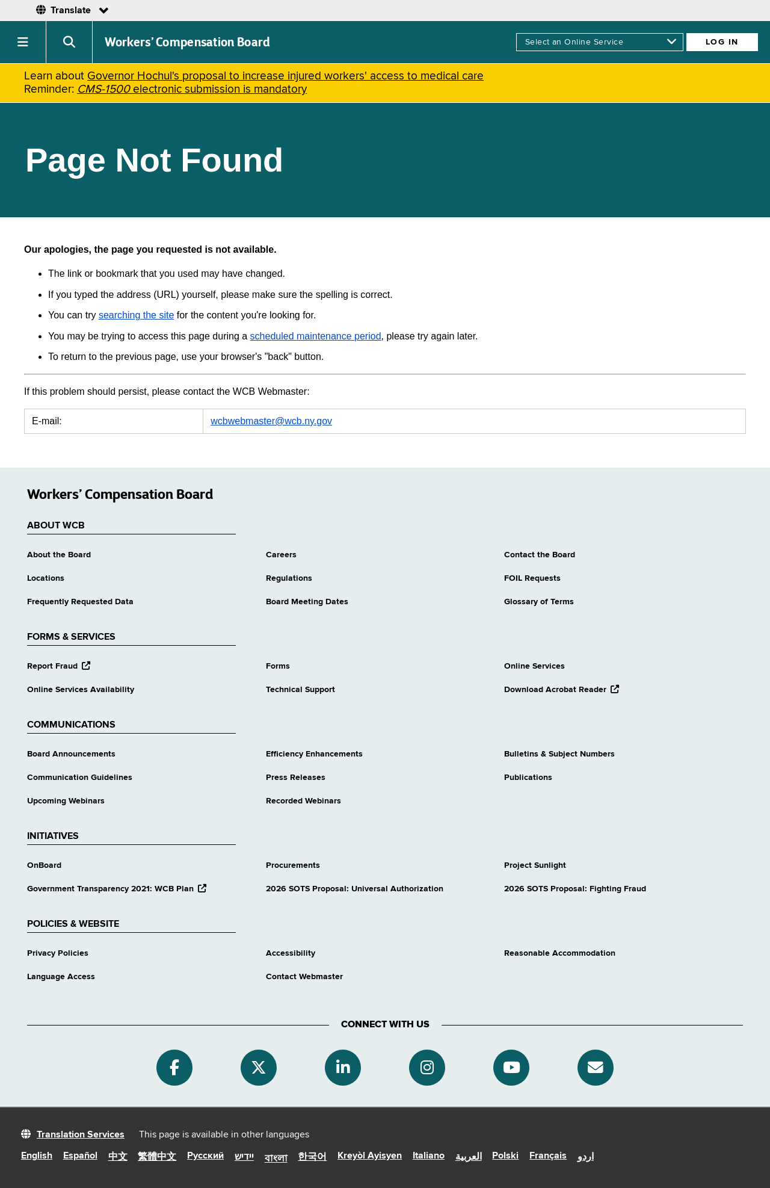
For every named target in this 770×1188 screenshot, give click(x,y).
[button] (23, 42)
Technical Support (300, 689)
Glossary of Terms (539, 602)
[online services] (599, 42)
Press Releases (295, 777)
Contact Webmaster (304, 977)
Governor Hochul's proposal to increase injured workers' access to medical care (285, 76)
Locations (45, 578)
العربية (468, 1157)
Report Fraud (58, 666)
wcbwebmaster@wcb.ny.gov (271, 421)
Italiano (429, 1156)
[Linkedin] (343, 1068)
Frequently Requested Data (80, 602)
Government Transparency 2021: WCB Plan (116, 889)
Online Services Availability (80, 689)
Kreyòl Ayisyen (369, 1156)
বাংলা (276, 1159)
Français (548, 1156)
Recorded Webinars (303, 801)
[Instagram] (427, 1068)
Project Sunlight (535, 865)
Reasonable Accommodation (559, 953)
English (36, 1156)
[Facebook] (174, 1068)
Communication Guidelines (79, 777)
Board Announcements (71, 754)
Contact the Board (539, 555)
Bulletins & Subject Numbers (559, 754)
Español (80, 1156)
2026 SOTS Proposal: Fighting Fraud (575, 889)
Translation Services (81, 1135)
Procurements (293, 865)
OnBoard (44, 865)
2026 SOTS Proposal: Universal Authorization (354, 889)
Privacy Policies (57, 953)
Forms (278, 666)
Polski (505, 1156)
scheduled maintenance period (315, 336)
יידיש (244, 1157)
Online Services (534, 666)
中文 (118, 1157)
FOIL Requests (532, 578)
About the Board (59, 555)
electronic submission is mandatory (192, 89)
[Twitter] (259, 1068)
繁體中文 (157, 1157)
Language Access (61, 977)
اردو (586, 1157)
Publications (528, 777)
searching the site (136, 315)
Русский (205, 1156)
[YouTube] (511, 1068)
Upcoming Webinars (66, 801)
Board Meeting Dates (307, 602)
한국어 (312, 1157)
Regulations (289, 578)
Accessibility (290, 953)
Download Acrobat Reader (561, 689)
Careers (281, 555)
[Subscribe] (596, 1068)
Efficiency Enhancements (314, 754)
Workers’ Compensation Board (188, 42)
